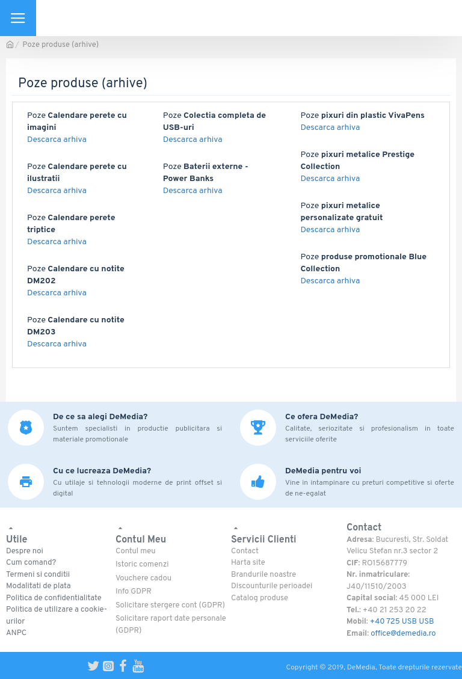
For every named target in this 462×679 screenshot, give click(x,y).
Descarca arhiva (57, 140)
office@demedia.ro (403, 634)
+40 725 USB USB (402, 622)
